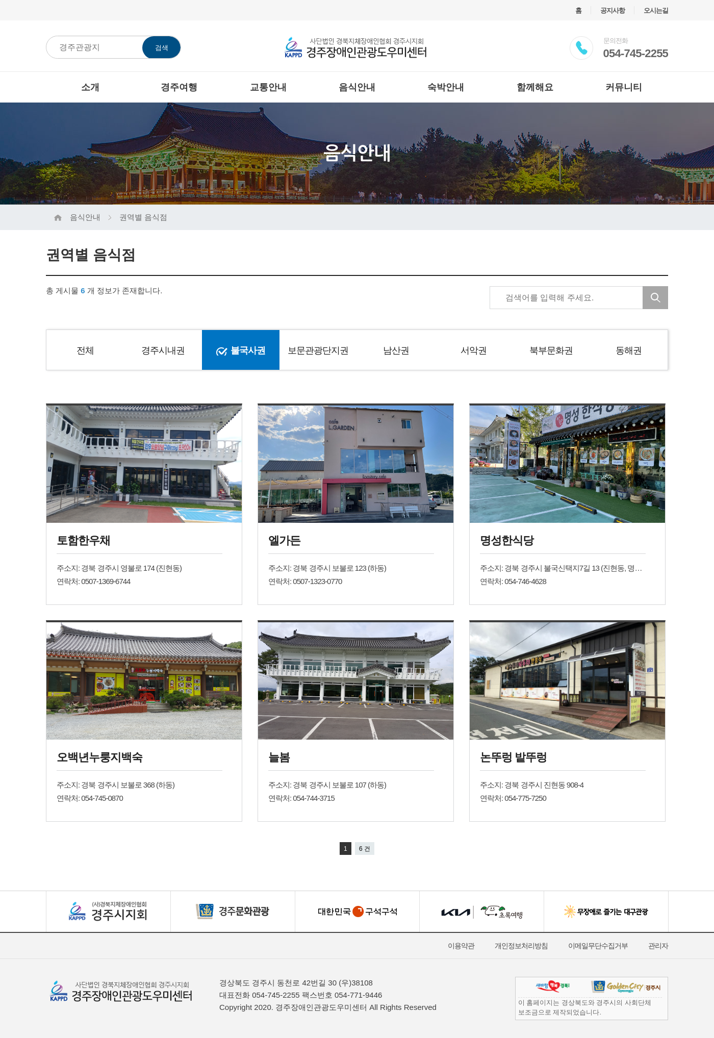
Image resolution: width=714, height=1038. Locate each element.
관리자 (658, 946)
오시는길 (656, 10)
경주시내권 (163, 350)
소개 (90, 87)
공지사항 (612, 10)
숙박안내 (445, 87)
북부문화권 (551, 350)
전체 (85, 350)
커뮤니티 (623, 87)
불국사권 (248, 350)
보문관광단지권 (318, 350)
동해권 (629, 350)
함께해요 (535, 87)
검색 (161, 48)
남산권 (396, 350)
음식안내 (357, 87)
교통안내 (268, 87)
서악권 (474, 350)
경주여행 (179, 87)
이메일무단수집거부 (598, 946)
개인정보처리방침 (521, 946)
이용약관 (461, 946)
